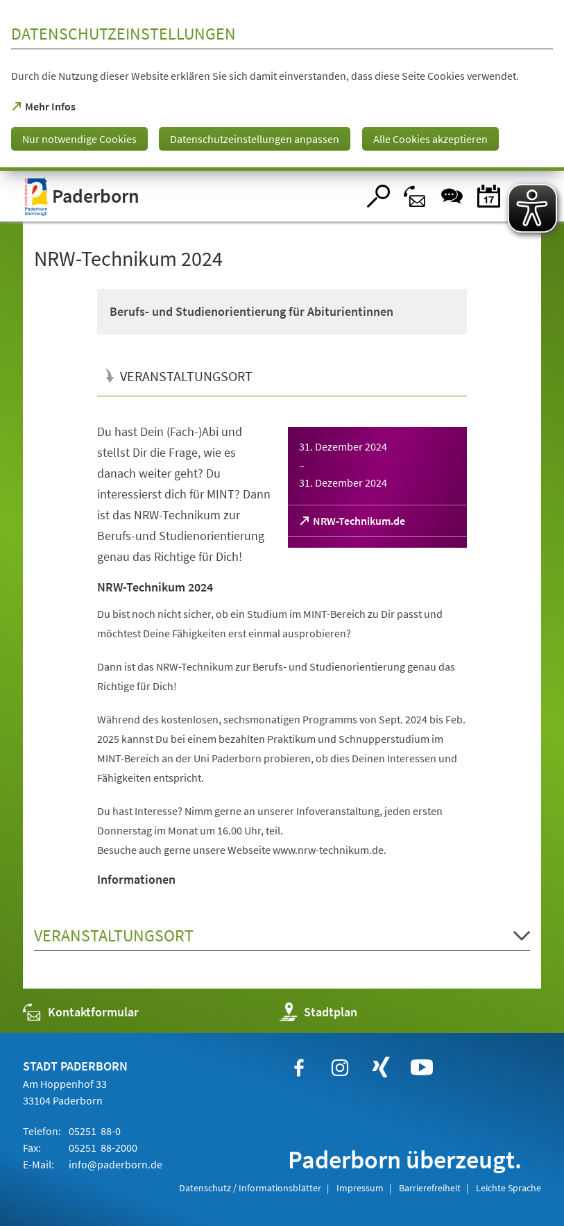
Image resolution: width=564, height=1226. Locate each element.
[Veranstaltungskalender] (488, 196)
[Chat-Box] (452, 196)
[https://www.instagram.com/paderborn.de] (340, 1068)
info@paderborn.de (114, 1164)
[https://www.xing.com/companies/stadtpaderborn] (381, 1068)
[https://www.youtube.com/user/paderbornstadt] (422, 1068)
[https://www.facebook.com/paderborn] (299, 1068)
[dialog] (282, 85)
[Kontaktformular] (415, 196)
